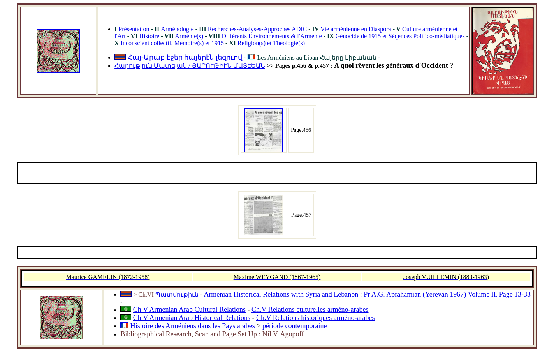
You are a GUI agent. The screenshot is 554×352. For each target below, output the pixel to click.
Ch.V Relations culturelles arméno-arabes (310, 309)
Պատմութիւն (177, 294)
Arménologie (177, 29)
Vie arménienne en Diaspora (355, 29)
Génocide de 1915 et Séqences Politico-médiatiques (400, 36)
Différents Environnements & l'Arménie (272, 36)
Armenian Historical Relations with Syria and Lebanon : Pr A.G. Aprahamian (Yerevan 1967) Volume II (350, 294)
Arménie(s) (189, 36)
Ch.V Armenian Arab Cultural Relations (189, 309)
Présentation (133, 29)
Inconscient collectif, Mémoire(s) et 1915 (172, 43)
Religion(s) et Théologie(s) (271, 43)
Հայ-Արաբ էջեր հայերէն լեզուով (184, 57)
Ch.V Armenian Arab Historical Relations (191, 318)
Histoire (149, 36)
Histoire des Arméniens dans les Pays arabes (192, 326)
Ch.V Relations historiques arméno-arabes (315, 318)
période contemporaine (294, 326)
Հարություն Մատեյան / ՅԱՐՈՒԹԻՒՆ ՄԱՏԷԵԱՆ (189, 65)
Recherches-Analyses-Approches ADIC (257, 29)
